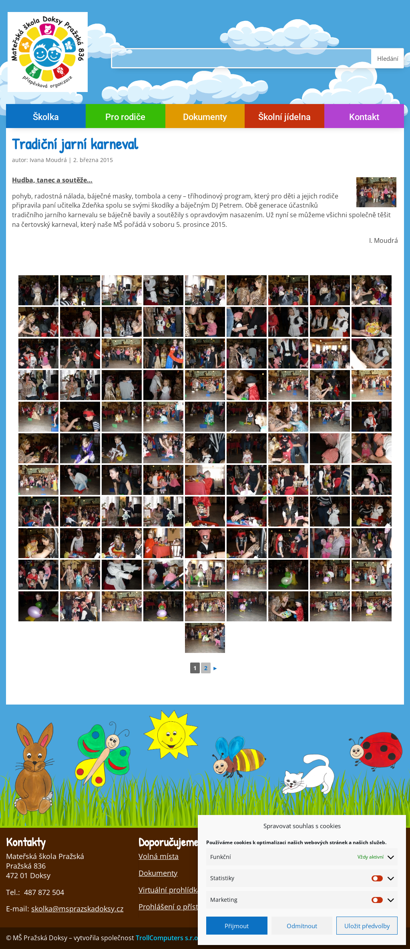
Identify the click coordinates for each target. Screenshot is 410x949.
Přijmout (237, 926)
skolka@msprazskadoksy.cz (77, 908)
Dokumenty (205, 118)
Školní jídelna (284, 118)
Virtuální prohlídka (170, 890)
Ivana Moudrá (48, 160)
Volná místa (159, 856)
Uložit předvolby (367, 926)
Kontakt (364, 118)
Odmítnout (302, 926)
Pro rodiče (125, 118)
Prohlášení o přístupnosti (181, 906)
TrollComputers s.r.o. (168, 937)
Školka (46, 118)
